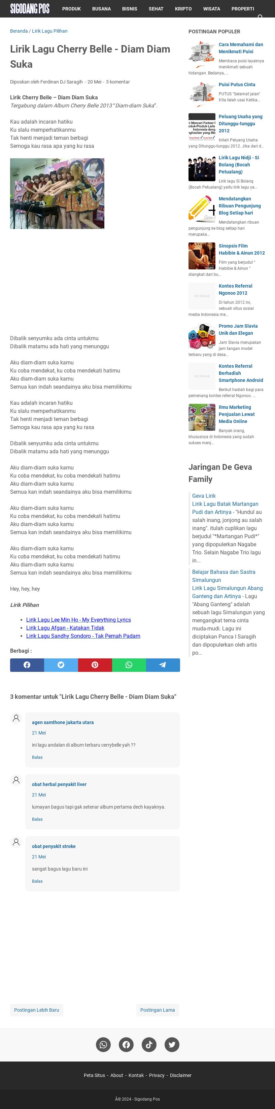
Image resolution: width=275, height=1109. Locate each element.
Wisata (211, 8)
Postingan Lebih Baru (36, 1010)
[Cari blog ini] (261, 17)
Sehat (156, 8)
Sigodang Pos (147, 1099)
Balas (37, 757)
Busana (101, 8)
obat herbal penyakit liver (59, 784)
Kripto (183, 8)
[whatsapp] (129, 665)
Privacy (157, 1075)
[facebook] (27, 665)
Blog (45, 26)
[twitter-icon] (172, 1044)
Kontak (136, 1075)
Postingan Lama (157, 1010)
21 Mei (39, 733)
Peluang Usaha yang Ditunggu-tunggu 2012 (241, 123)
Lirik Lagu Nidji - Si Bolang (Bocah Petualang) (239, 164)
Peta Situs (94, 1075)
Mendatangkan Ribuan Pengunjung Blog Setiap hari (240, 206)
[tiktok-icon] (149, 1044)
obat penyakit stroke (54, 846)
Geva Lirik (204, 496)
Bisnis (129, 8)
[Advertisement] (95, 283)
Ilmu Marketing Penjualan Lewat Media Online (237, 414)
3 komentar (118, 82)
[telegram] (163, 665)
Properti (243, 8)
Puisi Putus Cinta (237, 84)
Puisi (22, 26)
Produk (71, 8)
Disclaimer (181, 1075)
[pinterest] (95, 665)
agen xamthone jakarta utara (63, 722)
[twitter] (61, 665)
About (116, 1075)
